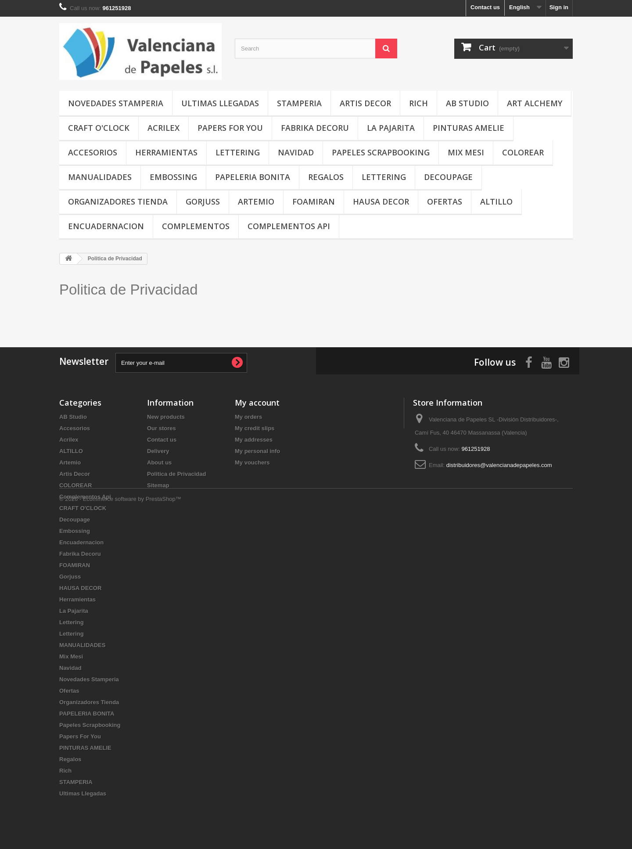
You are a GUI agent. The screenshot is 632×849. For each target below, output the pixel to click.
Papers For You (230, 127)
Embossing (173, 177)
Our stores (161, 428)
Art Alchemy (534, 103)
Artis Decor (365, 103)
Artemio (256, 201)
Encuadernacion (106, 226)
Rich (418, 103)
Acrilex (163, 127)
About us (159, 462)
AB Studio (467, 103)
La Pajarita (391, 127)
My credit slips (254, 428)
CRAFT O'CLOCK (98, 127)
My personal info (257, 451)
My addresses (254, 439)
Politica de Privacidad (128, 289)
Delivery (158, 451)
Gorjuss (203, 201)
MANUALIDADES (100, 177)
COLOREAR (523, 152)
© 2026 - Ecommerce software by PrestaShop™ (120, 825)
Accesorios (92, 152)
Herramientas (166, 152)
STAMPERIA (299, 103)
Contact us (485, 7)
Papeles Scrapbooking (381, 152)
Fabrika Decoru (315, 127)
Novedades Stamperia (115, 103)
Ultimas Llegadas (220, 103)
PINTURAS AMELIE (468, 127)
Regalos (326, 177)
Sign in (558, 7)
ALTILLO (496, 201)
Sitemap (158, 485)
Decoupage (448, 177)
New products (166, 417)
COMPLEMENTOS (196, 226)
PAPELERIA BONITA (252, 177)
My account (257, 402)
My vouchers (252, 462)
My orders (248, 417)
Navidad (296, 152)
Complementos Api (289, 226)
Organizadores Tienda (118, 201)
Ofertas (444, 201)
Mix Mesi (466, 152)
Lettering (237, 152)
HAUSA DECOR (381, 201)
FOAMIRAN (313, 201)
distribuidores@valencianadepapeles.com (499, 465)
